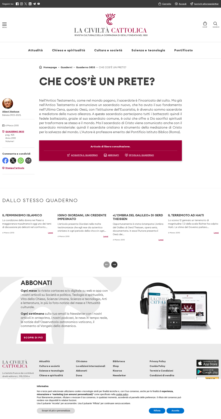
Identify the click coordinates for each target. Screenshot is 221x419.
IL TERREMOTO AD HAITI (186, 215)
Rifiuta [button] (157, 410)
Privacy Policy (158, 361)
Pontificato (183, 50)
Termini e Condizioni (161, 370)
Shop (116, 366)
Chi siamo (81, 361)
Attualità (35, 50)
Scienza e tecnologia (148, 50)
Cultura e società (108, 50)
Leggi (50, 232)
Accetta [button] (175, 410)
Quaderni (66, 67)
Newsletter (119, 375)
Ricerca (117, 370)
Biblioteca (119, 361)
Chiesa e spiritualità (68, 50)
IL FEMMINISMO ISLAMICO (22, 215)
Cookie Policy (157, 366)
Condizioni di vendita (162, 375)
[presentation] (107, 265)
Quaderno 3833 (85, 67)
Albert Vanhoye (10, 111)
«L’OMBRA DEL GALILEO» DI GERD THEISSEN (138, 217)
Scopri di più (33, 337)
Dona (79, 375)
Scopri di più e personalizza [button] (56, 410)
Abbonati (81, 370)
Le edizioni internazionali (90, 366)
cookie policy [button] (122, 394)
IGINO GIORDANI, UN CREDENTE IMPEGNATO (82, 217)
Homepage (50, 67)
